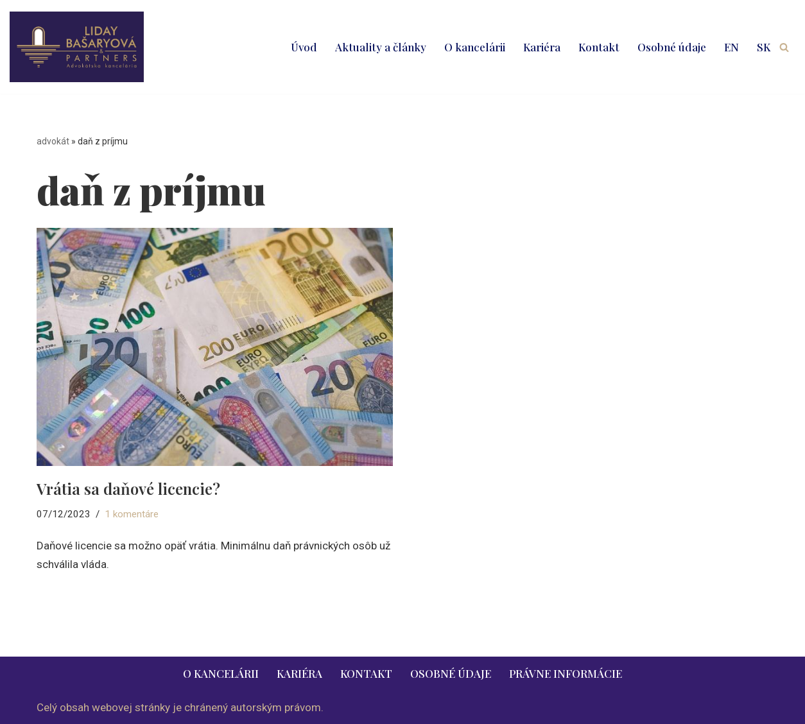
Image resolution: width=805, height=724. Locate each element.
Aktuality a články (380, 47)
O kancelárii (474, 47)
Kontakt (598, 47)
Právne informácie (565, 673)
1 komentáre (132, 514)
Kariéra (541, 47)
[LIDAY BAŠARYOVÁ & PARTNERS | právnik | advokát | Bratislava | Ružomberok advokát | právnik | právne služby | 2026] (77, 47)
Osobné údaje (671, 47)
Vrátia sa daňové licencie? (128, 488)
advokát (53, 141)
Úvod (304, 47)
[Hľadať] (784, 47)
